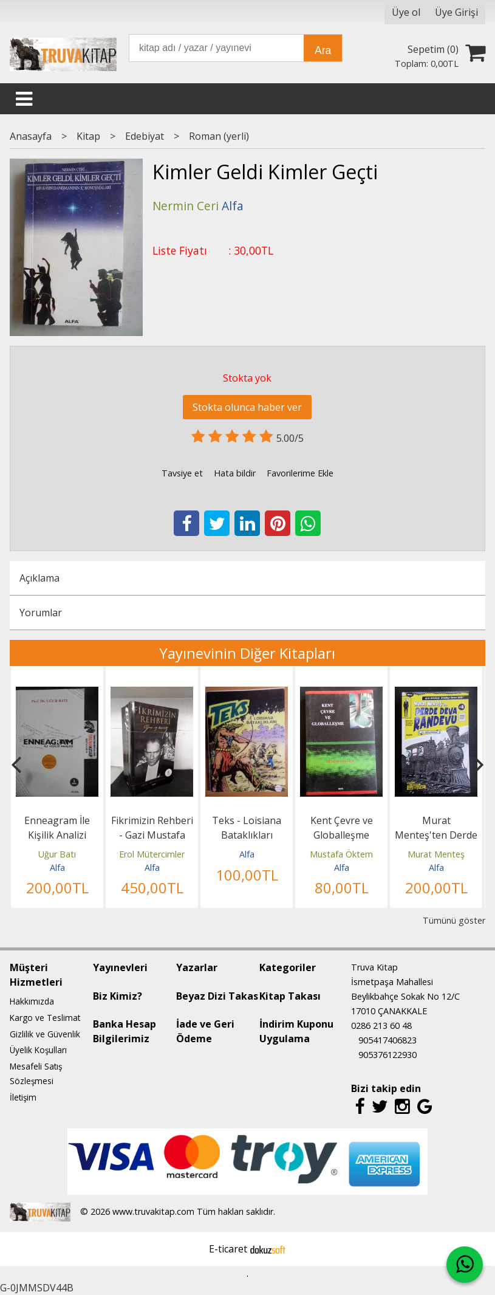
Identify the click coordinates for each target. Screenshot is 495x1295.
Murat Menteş (436, 854)
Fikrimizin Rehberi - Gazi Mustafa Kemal (152, 835)
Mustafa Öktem (341, 854)
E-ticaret (228, 1248)
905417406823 (387, 1040)
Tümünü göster (454, 920)
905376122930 (387, 1054)
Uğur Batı (57, 854)
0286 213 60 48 (381, 1025)
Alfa (57, 867)
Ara (323, 50)
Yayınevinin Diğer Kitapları (247, 653)
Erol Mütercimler (152, 854)
